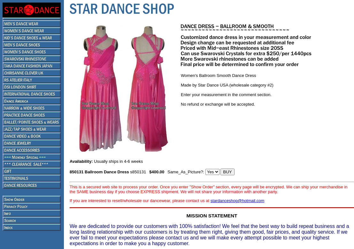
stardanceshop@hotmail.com (238, 200)
